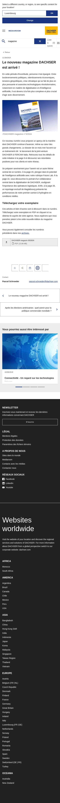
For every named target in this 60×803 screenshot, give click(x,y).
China (5, 625)
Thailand (6, 662)
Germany (6, 704)
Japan (5, 641)
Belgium (6, 683)
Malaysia (6, 650)
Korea (5, 645)
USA (4, 608)
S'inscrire (30, 422)
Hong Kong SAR (9, 629)
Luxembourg (7, 725)
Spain (4, 754)
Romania (6, 745)
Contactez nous (9, 468)
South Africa (7, 571)
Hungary (6, 712)
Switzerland (7, 762)
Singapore (6, 654)
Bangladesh (7, 620)
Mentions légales (9, 436)
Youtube (7, 487)
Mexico (5, 600)
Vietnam (6, 666)
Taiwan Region (8, 658)
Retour (6, 52)
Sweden (6, 758)
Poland (5, 737)
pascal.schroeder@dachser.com (43, 281)
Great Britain (8, 708)
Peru (4, 604)
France (5, 699)
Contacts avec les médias (13, 464)
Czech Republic (9, 687)
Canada (5, 591)
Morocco (6, 567)
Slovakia (6, 750)
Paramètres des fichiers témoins (16, 444)
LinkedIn (7, 483)
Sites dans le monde (11, 455)
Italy (4, 720)
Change (30, 20)
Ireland (5, 716)
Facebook (8, 479)
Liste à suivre (51, 43)
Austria (5, 679)
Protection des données (12, 440)
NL (16, 683)
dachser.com (25, 550)
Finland (5, 695)
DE (20, 725)
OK (52, 13)
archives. (25, 233)
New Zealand (8, 783)
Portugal (6, 741)
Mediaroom (15, 31)
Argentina (6, 583)
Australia (6, 779)
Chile (4, 596)
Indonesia (6, 637)
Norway (5, 733)
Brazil (4, 587)
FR (12, 683)
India (4, 633)
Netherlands (7, 729)
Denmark (6, 691)
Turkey (5, 766)
